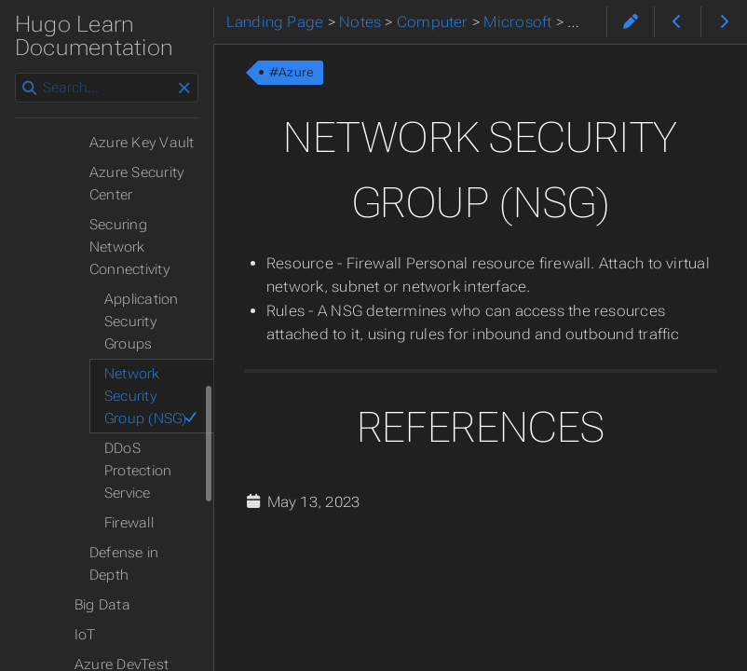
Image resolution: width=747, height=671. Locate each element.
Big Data (102, 604)
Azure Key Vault (141, 142)
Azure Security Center (136, 183)
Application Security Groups (141, 321)
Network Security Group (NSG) (151, 396)
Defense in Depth (123, 563)
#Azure (291, 72)
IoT (85, 634)
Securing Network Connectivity (129, 247)
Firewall (129, 522)
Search (16, 73)
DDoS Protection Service (137, 470)
